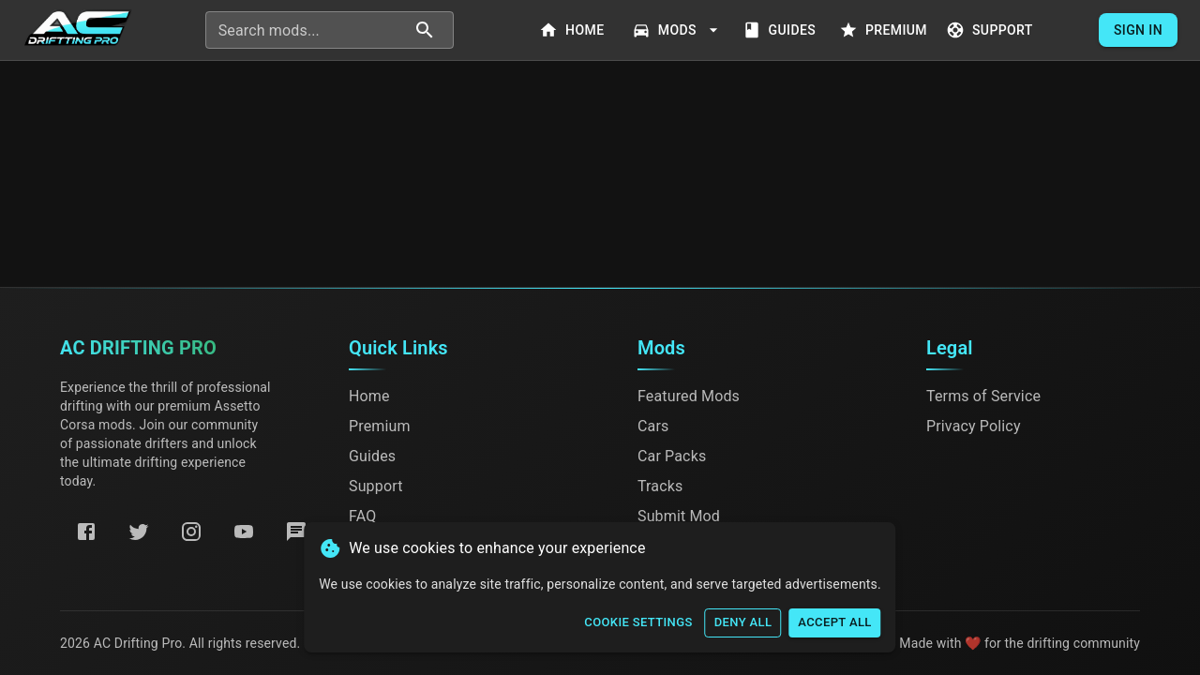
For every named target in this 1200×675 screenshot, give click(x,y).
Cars (653, 426)
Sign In (1138, 30)
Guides (781, 30)
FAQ (362, 516)
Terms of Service (983, 396)
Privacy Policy (973, 426)
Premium (885, 30)
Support (991, 30)
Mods (677, 30)
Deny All (743, 623)
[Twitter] (139, 531)
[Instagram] (191, 531)
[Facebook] (86, 531)
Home (574, 30)
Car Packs (672, 456)
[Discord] (296, 531)
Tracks (660, 486)
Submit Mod (679, 516)
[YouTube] (243, 531)
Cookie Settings (638, 623)
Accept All (834, 623)
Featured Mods (689, 396)
